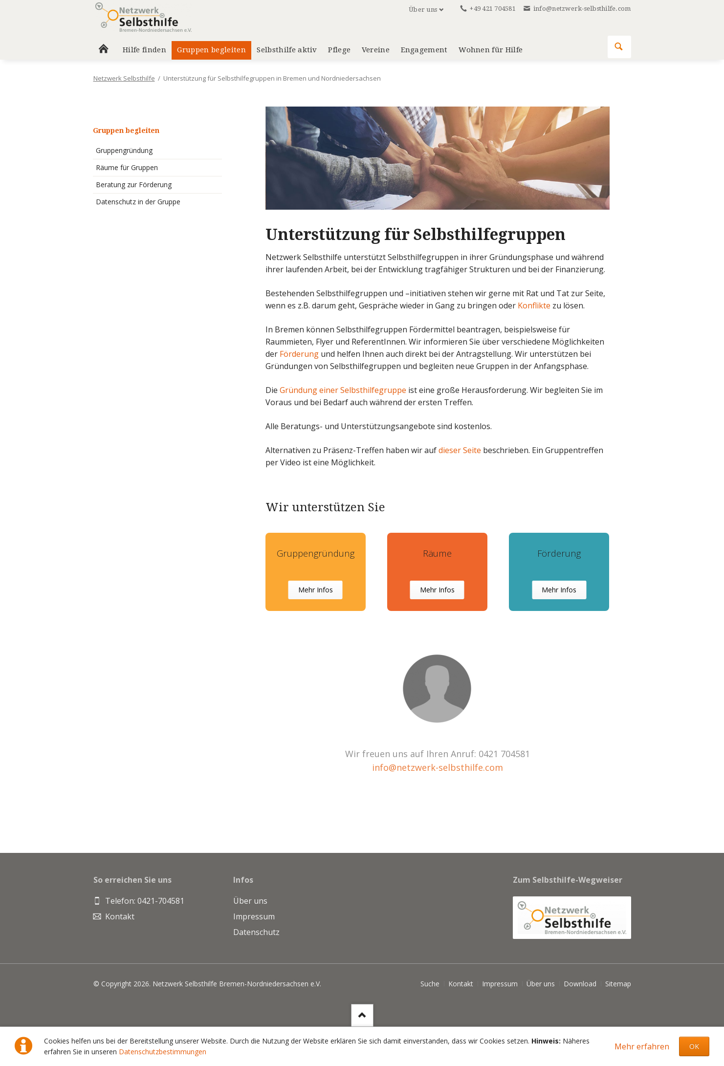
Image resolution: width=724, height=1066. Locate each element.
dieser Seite (461, 450)
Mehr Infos (315, 589)
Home (103, 50)
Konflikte (534, 305)
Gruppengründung (124, 150)
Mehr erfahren (641, 1046)
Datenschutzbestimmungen (162, 1051)
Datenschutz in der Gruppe (138, 201)
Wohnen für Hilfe (491, 49)
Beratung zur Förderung (134, 184)
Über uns (423, 9)
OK (694, 1046)
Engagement (424, 49)
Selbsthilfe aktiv (287, 49)
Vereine (376, 49)
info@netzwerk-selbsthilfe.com (437, 767)
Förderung (299, 353)
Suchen (619, 47)
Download (580, 983)
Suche (429, 983)
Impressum (500, 983)
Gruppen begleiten (126, 130)
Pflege (339, 49)
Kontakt (460, 983)
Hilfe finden (144, 49)
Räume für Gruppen (127, 167)
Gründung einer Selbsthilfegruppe (344, 390)
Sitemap (618, 983)
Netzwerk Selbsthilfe (124, 78)
